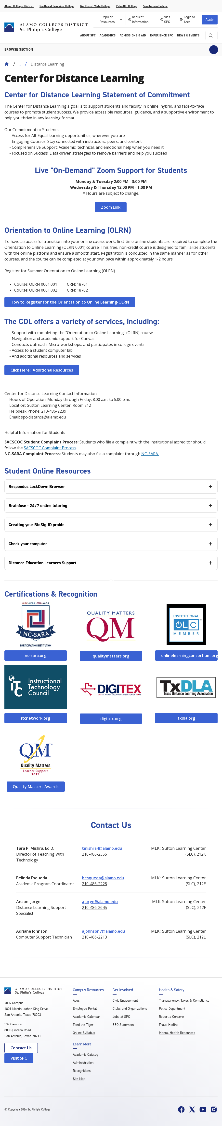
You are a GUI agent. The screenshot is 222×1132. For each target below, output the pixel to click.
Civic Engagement (125, 1000)
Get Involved (123, 989)
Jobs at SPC (121, 1016)
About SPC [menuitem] (88, 35)
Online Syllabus (84, 1032)
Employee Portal (85, 1008)
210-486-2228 (94, 883)
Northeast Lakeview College (56, 6)
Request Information (138, 19)
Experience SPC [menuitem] (161, 35)
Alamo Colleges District (19, 6)
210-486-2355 (94, 854)
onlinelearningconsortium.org (189, 655)
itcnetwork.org (35, 718)
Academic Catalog (85, 1054)
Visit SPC (165, 19)
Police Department (172, 1008)
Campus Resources (88, 989)
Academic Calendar (86, 1016)
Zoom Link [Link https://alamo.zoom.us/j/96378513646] (110, 207)
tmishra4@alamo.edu (102, 848)
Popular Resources (111, 19)
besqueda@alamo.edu (103, 878)
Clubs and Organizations (130, 1008)
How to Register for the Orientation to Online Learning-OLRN (70, 302)
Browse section (18, 49)
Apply (210, 19)
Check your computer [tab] (28, 544)
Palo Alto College (126, 6)
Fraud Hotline (168, 1024)
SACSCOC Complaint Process (50, 448)
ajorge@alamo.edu (100, 901)
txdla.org (186, 718)
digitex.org (110, 718)
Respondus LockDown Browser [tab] (37, 486)
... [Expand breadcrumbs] (20, 64)
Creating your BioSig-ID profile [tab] (37, 525)
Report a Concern (171, 1016)
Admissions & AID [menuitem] (133, 35)
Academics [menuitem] (108, 35)
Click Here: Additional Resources (42, 370)
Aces (76, 1000)
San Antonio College (155, 6)
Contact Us (21, 1048)
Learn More (82, 1044)
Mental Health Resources (177, 1032)
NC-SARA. (150, 453)
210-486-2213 (94, 937)
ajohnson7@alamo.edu (103, 931)
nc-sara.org (35, 655)
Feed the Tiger (83, 1024)
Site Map (79, 1078)
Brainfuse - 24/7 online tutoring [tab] (38, 506)
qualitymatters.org (111, 656)
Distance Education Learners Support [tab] (42, 563)
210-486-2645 (94, 907)
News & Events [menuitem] (188, 35)
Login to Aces (187, 19)
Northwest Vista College (95, 6)
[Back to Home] (6, 64)
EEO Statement (123, 1024)
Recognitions (82, 1070)
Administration (83, 1062)
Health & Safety (171, 989)
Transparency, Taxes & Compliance (184, 1000)
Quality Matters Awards (36, 786)
